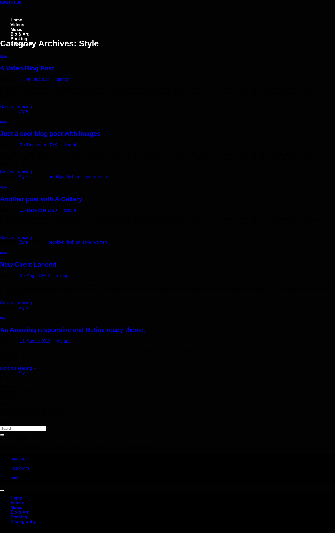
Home (16, 20)
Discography (23, 521)
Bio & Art (19, 34)
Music (16, 29)
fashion (73, 177)
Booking (18, 517)
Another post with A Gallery (41, 199)
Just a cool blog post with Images (50, 133)
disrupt (63, 79)
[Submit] (2, 435)
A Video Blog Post (27, 68)
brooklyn (56, 177)
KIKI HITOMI (12, 2)
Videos (17, 25)
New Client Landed (28, 264)
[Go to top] (2, 490)
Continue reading (18, 106)
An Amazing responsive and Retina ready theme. (72, 329)
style (86, 177)
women (100, 177)
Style (3, 56)
